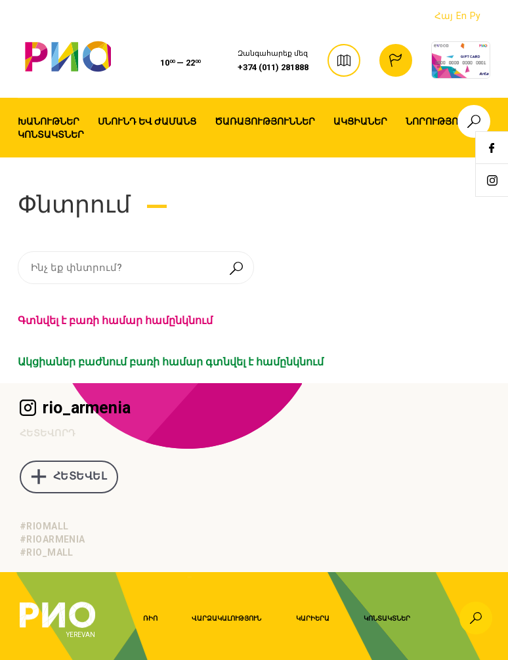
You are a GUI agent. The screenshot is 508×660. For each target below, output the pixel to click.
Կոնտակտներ (51, 134)
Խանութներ (48, 121)
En (461, 15)
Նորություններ (448, 121)
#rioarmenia (52, 539)
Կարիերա (312, 618)
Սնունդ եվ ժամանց (147, 121)
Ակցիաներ (360, 121)
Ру (475, 15)
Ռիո (150, 618)
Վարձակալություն (226, 618)
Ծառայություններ (265, 121)
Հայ (443, 15)
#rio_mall (47, 552)
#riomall (44, 526)
